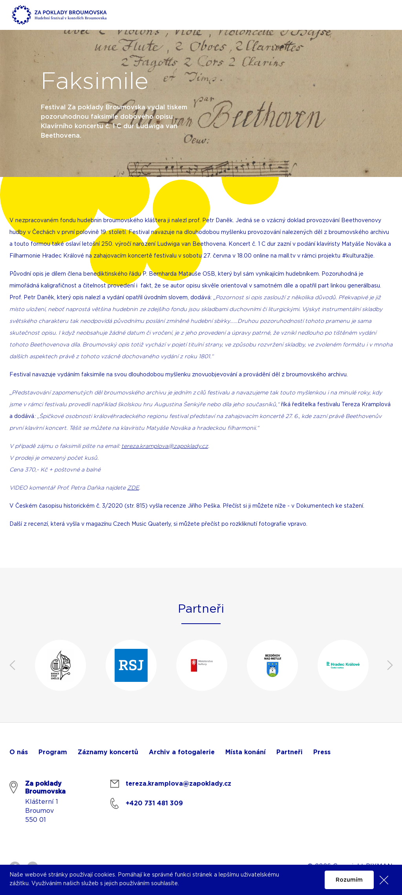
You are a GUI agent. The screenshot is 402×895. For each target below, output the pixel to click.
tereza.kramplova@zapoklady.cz (164, 446)
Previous (12, 665)
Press (322, 752)
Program (52, 752)
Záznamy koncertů (108, 752)
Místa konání (245, 752)
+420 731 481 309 (154, 803)
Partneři (289, 752)
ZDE (133, 488)
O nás (18, 752)
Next (390, 665)
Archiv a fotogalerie (182, 752)
